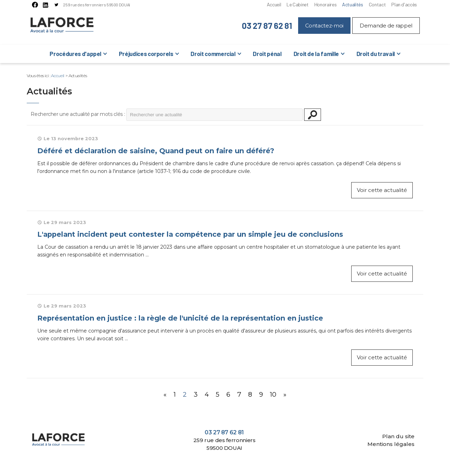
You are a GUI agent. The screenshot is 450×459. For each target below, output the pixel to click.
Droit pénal (267, 53)
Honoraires (325, 4)
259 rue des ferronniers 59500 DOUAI (96, 4)
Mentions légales (390, 444)
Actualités (352, 4)
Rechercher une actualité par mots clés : (78, 114)
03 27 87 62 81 (267, 25)
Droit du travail (375, 53)
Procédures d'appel (75, 53)
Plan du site (398, 436)
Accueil (274, 4)
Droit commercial (213, 53)
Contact (377, 4)
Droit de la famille (316, 53)
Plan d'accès (404, 4)
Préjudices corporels (146, 53)
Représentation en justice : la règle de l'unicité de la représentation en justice (180, 318)
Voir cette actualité (382, 190)
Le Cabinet (297, 4)
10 (273, 394)
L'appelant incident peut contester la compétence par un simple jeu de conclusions (190, 234)
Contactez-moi (324, 25)
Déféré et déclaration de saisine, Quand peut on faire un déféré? (155, 151)
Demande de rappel (386, 25)
